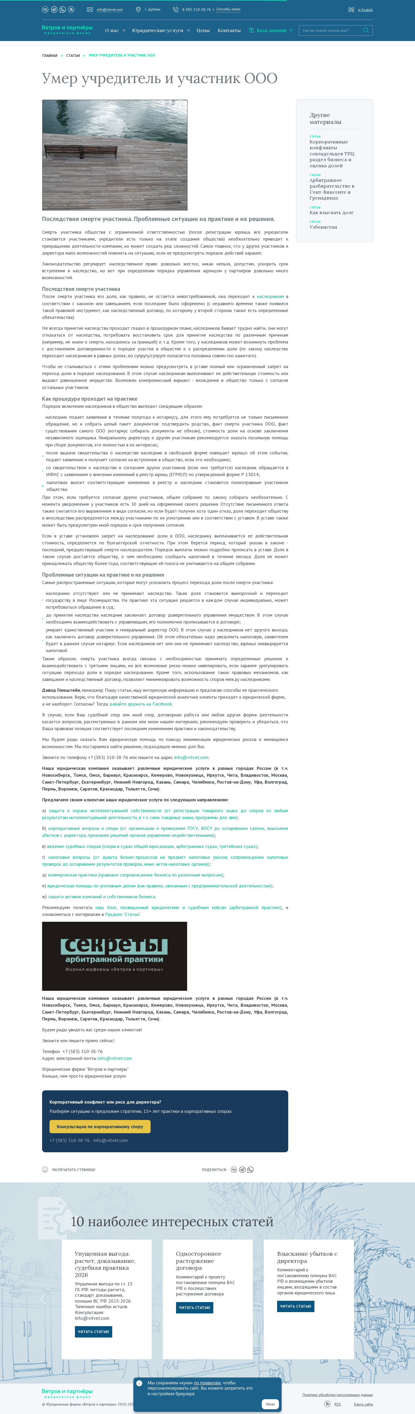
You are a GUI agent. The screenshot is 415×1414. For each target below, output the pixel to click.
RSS (338, 1404)
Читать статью (93, 1331)
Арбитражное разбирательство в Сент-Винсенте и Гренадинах (332, 189)
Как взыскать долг (332, 212)
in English (365, 9)
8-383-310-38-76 (196, 9)
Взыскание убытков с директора (307, 1257)
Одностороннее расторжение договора (198, 1260)
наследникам (270, 296)
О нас (112, 30)
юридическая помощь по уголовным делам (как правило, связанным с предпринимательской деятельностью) (159, 886)
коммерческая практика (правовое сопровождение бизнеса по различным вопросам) (135, 875)
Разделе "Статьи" (122, 914)
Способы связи (228, 9)
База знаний (267, 30)
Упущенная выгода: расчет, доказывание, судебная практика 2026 (105, 1264)
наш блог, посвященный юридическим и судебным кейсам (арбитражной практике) (189, 907)
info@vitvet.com (110, 9)
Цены (203, 30)
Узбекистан (323, 227)
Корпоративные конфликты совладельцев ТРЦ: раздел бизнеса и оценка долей (332, 154)
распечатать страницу (68, 1169)
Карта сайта (363, 1404)
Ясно (270, 1404)
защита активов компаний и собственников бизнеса (101, 896)
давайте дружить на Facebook (140, 704)
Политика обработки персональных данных (338, 1394)
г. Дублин (152, 9)
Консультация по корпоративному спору (100, 1126)
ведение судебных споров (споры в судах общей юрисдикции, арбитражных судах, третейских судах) (152, 846)
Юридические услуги (157, 30)
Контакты (229, 30)
